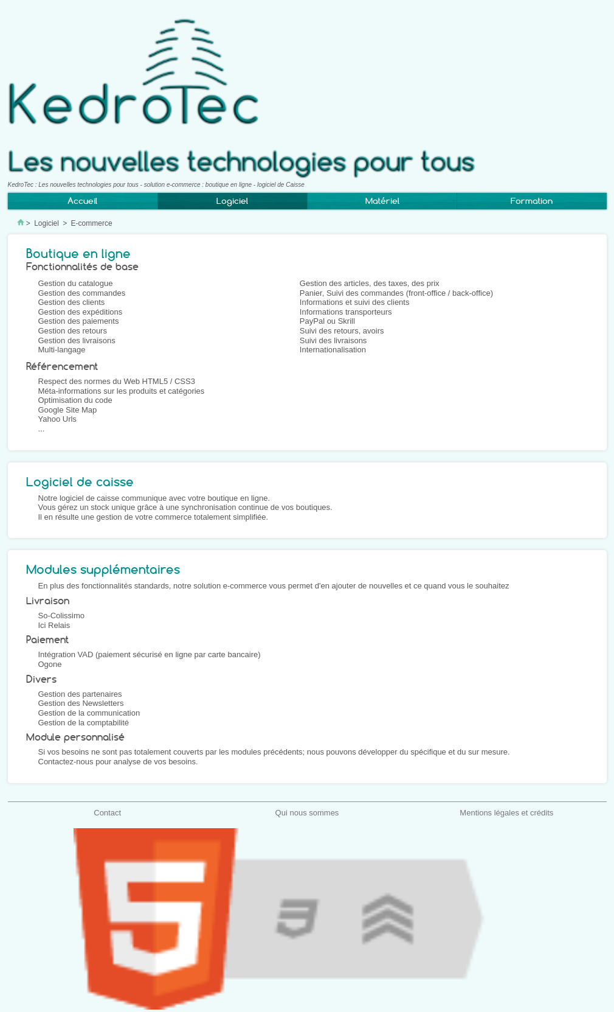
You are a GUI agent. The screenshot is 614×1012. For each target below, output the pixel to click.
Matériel (382, 200)
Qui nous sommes (307, 812)
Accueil (82, 200)
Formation (532, 200)
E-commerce (91, 223)
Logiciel (46, 223)
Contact (107, 812)
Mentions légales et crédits (506, 812)
